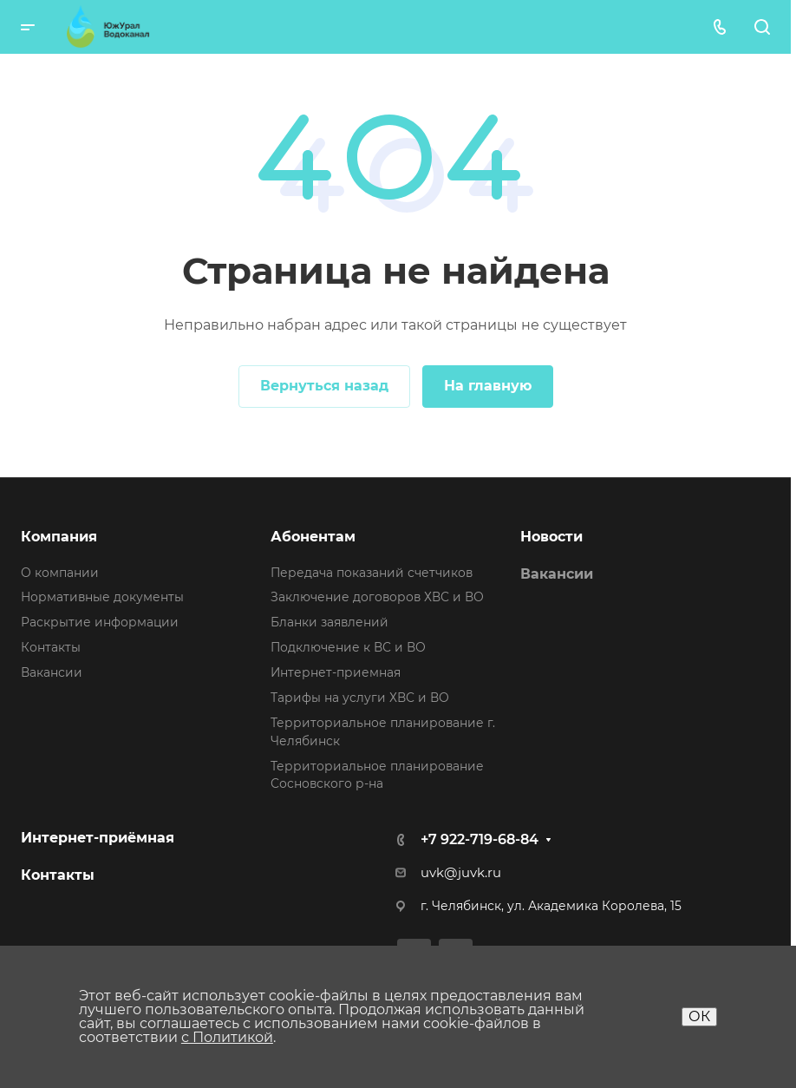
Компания (59, 536)
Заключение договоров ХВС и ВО (377, 597)
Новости (551, 536)
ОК (699, 1016)
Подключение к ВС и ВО (348, 647)
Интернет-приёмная (97, 837)
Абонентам (313, 536)
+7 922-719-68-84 (479, 839)
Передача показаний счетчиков (372, 573)
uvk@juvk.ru (461, 873)
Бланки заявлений (329, 622)
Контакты (51, 647)
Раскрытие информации (100, 622)
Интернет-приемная (336, 672)
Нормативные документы (102, 597)
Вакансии (51, 672)
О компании (60, 573)
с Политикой (227, 1037)
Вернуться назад (324, 385)
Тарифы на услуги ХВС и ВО (360, 698)
